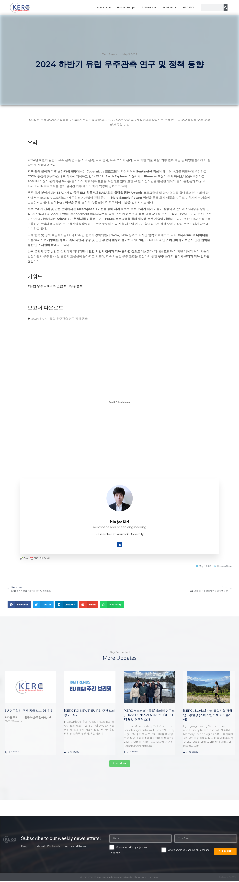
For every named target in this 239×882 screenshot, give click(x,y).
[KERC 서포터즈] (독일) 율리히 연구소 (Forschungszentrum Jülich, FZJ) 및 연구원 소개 (149, 716)
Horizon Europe (126, 7)
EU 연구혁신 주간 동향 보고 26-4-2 (28, 711)
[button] (19, 605)
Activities (169, 8)
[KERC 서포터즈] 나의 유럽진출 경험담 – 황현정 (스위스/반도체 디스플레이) (207, 716)
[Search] (226, 7)
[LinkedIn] (119, 545)
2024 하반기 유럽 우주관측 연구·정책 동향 (59, 319)
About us (104, 8)
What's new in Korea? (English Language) (189, 851)
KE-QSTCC (189, 7)
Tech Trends (109, 54)
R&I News (149, 8)
